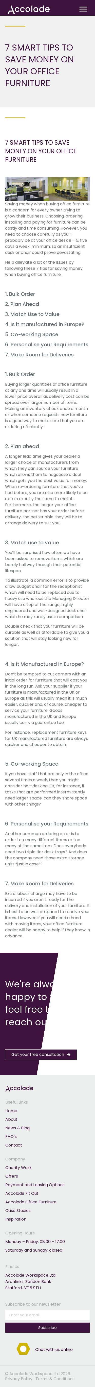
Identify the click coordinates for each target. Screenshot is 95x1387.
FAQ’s (11, 1136)
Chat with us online (54, 1349)
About (11, 1119)
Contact (13, 1145)
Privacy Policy (18, 1379)
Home (11, 1111)
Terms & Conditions (54, 1379)
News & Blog (17, 1128)
